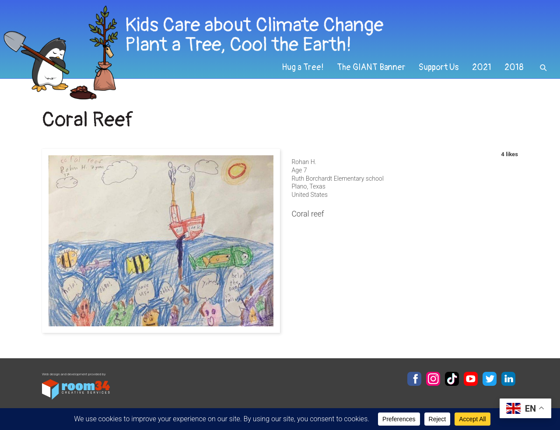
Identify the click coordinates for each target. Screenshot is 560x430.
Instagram (433, 379)
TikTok (452, 379)
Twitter (490, 379)
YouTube (471, 379)
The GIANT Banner (371, 67)
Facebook (414, 379)
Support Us (439, 67)
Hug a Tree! (303, 67)
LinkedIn (508, 379)
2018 (514, 67)
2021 (481, 67)
